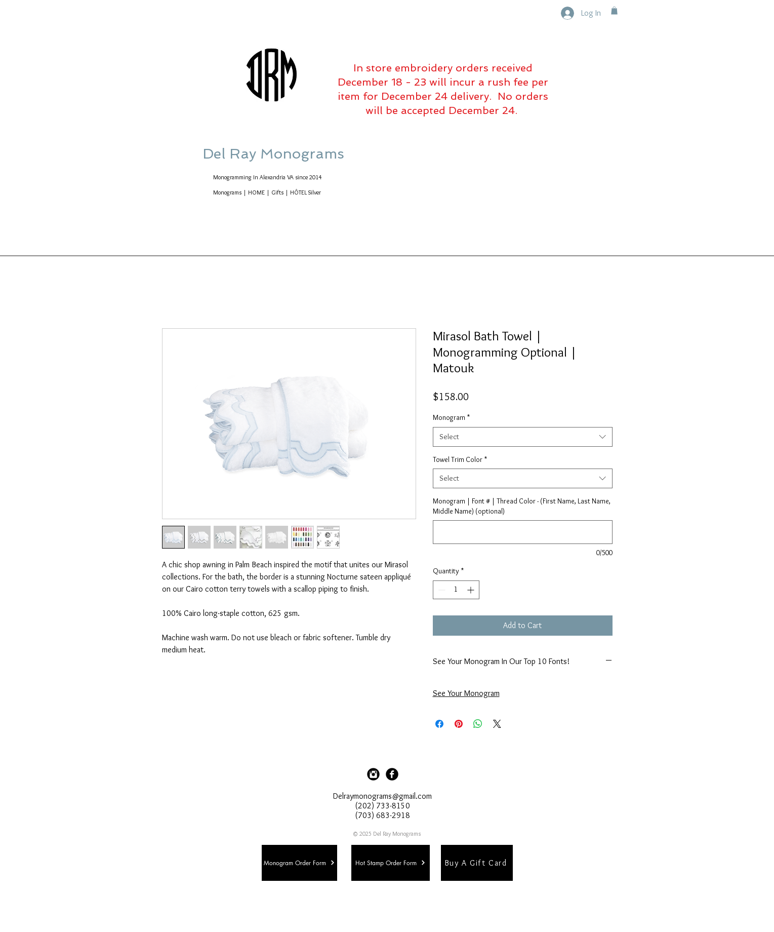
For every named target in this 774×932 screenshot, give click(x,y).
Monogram (451, 417)
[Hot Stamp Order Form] (390, 863)
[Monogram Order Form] (299, 863)
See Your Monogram (466, 693)
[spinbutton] (456, 590)
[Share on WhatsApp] (478, 724)
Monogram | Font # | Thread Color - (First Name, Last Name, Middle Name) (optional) (521, 506)
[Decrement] (440, 590)
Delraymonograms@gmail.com (382, 796)
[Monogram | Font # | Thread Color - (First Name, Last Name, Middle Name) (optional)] (522, 532)
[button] (614, 11)
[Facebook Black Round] (392, 774)
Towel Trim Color (460, 459)
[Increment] (471, 590)
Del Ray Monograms (305, 153)
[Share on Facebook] (439, 724)
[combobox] (523, 437)
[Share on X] (497, 724)
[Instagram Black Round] (373, 774)
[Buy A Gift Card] (477, 863)
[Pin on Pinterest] (459, 724)
